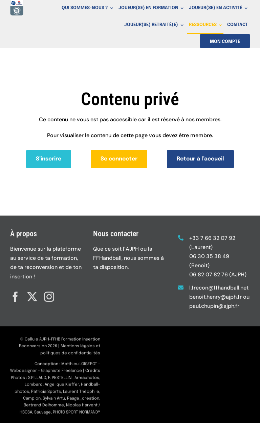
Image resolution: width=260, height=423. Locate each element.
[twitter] (32, 295)
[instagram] (49, 295)
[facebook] (15, 295)
